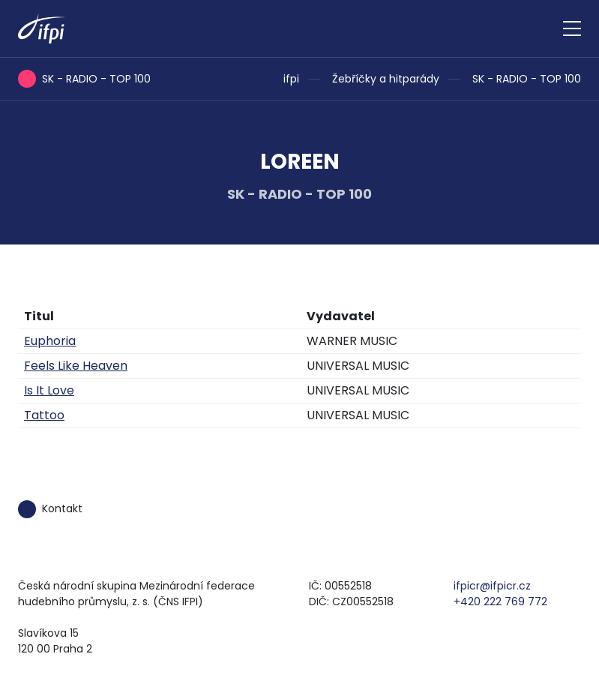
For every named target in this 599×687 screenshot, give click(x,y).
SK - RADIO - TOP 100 (526, 78)
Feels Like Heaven (75, 365)
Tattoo (44, 415)
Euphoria (50, 341)
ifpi (291, 78)
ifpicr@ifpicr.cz (492, 585)
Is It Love (49, 390)
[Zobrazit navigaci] (572, 28)
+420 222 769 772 (500, 601)
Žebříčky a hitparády (385, 78)
